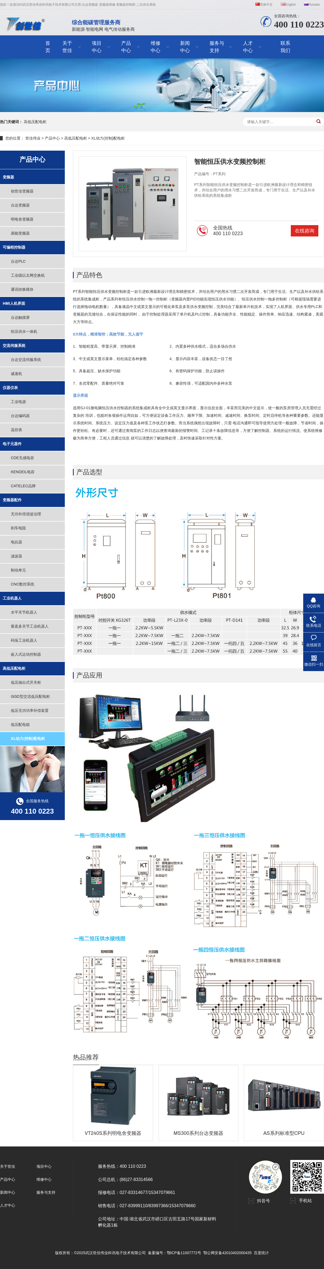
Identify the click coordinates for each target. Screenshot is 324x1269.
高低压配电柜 (35, 122)
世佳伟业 (32, 138)
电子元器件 (12, 444)
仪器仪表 (10, 388)
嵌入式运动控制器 (26, 654)
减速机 (16, 374)
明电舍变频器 (22, 219)
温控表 (16, 430)
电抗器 (16, 542)
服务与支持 (45, 1192)
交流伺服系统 (14, 346)
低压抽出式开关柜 (26, 683)
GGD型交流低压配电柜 (30, 697)
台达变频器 (20, 205)
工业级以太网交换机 (28, 275)
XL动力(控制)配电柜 (108, 138)
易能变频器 (20, 233)
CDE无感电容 (22, 458)
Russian (312, 4)
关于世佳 (7, 1166)
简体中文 (264, 4)
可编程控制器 (14, 247)
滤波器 (16, 556)
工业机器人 (12, 598)
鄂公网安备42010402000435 (227, 1253)
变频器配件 (12, 500)
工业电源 (18, 402)
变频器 (8, 177)
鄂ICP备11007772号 (184, 1253)
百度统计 (261, 1253)
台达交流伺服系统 (26, 360)
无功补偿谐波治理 (26, 514)
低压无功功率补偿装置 (30, 711)
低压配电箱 (20, 725)
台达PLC (18, 261)
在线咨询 (304, 231)
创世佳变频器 (22, 191)
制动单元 (18, 570)
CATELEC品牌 (23, 486)
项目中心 (44, 1166)
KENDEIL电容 (23, 472)
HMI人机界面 (14, 304)
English (288, 4)
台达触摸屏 (20, 318)
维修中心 (44, 1179)
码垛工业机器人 (24, 640)
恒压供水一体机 (24, 332)
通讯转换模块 (22, 289)
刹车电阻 (18, 528)
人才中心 (7, 1205)
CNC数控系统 (22, 584)
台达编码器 (20, 416)
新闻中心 (7, 1192)
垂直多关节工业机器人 (30, 626)
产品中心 (52, 138)
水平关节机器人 (24, 612)
